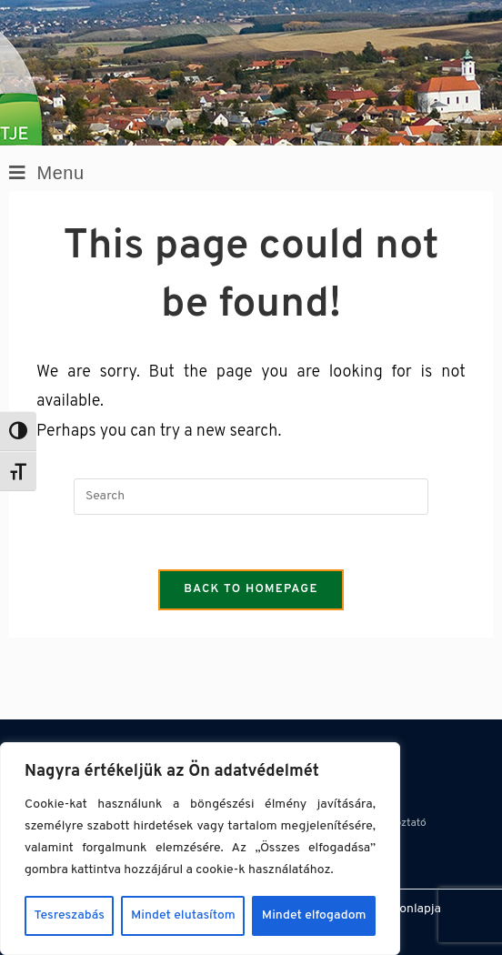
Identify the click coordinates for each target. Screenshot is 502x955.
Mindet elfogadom (314, 915)
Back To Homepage (251, 589)
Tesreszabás (70, 915)
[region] (200, 848)
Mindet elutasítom (183, 915)
